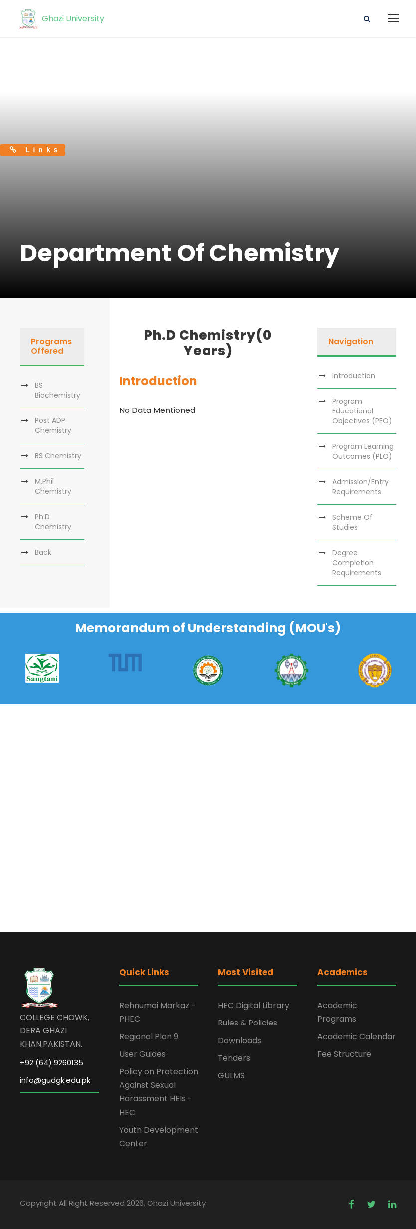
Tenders (234, 1058)
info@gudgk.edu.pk (55, 1080)
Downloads (239, 1040)
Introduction (353, 376)
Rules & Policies (247, 1022)
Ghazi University (60, 18)
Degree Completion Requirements (356, 563)
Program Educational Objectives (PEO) (362, 411)
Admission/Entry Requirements (360, 487)
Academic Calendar (356, 1036)
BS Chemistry (58, 456)
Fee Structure (344, 1054)
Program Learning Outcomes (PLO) (363, 451)
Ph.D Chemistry (53, 522)
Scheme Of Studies (352, 522)
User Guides (142, 1054)
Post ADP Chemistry (53, 425)
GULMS (231, 1075)
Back (43, 552)
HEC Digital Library (253, 1005)
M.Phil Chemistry (53, 486)
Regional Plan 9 (148, 1036)
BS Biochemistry (57, 390)
